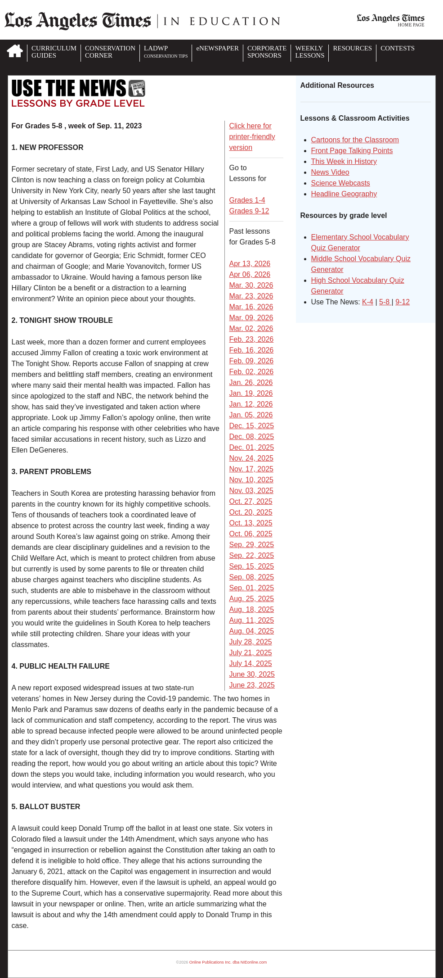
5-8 (385, 302)
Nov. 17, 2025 (251, 469)
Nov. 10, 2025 (251, 480)
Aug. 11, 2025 (251, 620)
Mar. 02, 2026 (251, 328)
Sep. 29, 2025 (251, 544)
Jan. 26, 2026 (251, 382)
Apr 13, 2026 (250, 263)
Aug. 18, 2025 (251, 609)
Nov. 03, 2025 (251, 490)
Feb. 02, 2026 (251, 372)
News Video (330, 172)
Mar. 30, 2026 (251, 285)
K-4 (367, 302)
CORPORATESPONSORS (267, 52)
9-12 (402, 302)
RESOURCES (352, 48)
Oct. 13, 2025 (251, 523)
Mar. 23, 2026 (251, 296)
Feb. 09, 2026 (251, 361)
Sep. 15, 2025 (251, 566)
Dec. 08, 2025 (251, 436)
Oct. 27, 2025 (251, 501)
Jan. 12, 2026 (251, 404)
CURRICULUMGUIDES (53, 52)
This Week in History (344, 161)
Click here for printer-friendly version (252, 136)
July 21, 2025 (250, 653)
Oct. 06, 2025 (251, 534)
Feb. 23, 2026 (251, 339)
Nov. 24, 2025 (251, 458)
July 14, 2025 (250, 663)
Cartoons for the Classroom (355, 140)
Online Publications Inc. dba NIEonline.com (228, 962)
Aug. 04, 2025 (251, 631)
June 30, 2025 (252, 674)
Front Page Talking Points (352, 150)
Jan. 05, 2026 (251, 415)
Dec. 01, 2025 (251, 447)
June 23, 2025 (252, 685)
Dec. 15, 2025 (251, 426)
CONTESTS (397, 48)
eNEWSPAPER (217, 48)
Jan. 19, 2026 (251, 393)
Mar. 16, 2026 (251, 307)
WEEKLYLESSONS (309, 52)
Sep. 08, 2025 (251, 577)
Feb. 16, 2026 (251, 350)
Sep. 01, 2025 (251, 588)
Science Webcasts (340, 183)
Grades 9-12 (249, 211)
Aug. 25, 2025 (251, 598)
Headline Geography (344, 194)
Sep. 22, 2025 (251, 555)
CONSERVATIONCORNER (110, 52)
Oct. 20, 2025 (251, 512)
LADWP (166, 52)
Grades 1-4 (247, 200)
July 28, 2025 (250, 642)
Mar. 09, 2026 (251, 317)
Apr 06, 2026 (250, 274)
